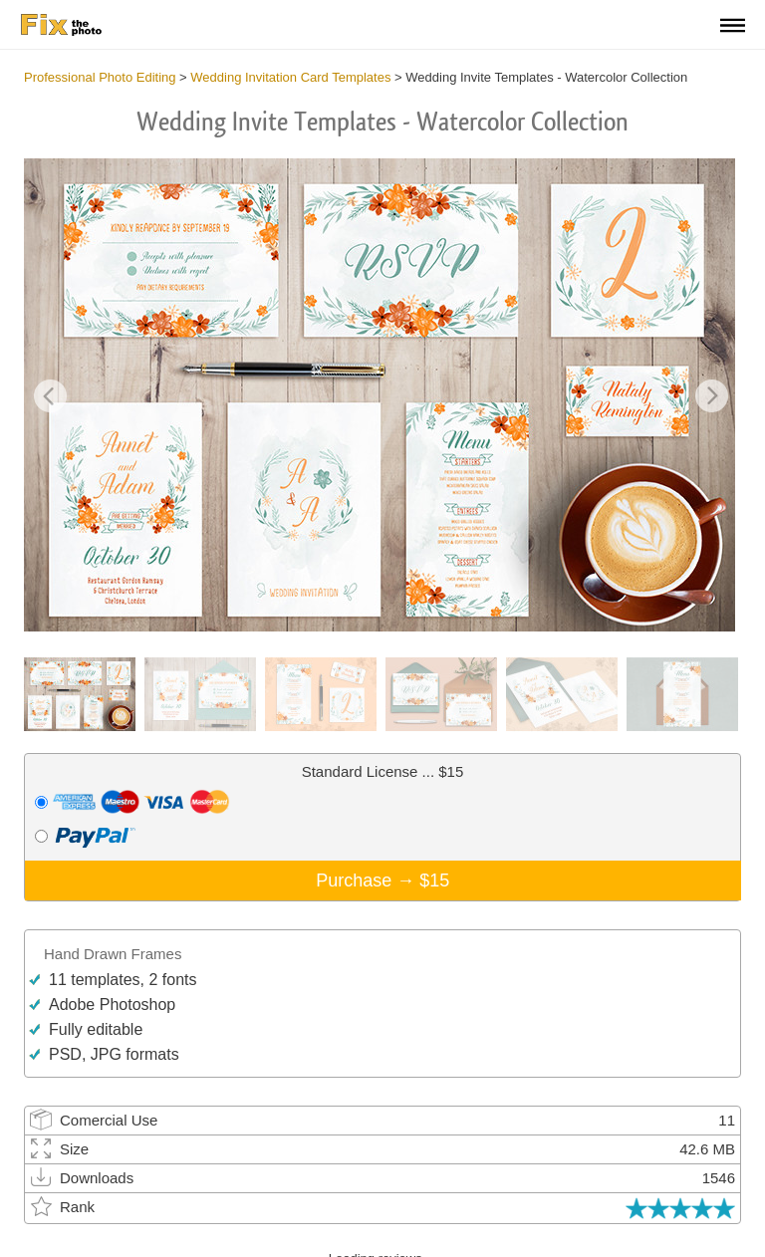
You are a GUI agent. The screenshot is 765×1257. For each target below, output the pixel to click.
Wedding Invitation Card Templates (290, 77)
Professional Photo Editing (99, 77)
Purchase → (382, 880)
